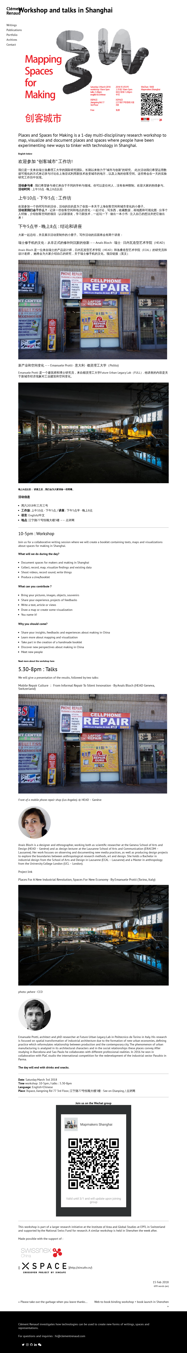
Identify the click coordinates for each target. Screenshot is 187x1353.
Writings (11, 25)
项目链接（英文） (118, 253)
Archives (11, 40)
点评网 (70, 520)
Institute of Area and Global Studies (114, 1227)
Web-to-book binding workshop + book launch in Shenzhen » (131, 1304)
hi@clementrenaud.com (70, 1336)
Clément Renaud (14, 11)
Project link (25, 872)
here (52, 661)
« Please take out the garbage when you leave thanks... (53, 1302)
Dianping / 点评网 (123, 1091)
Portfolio (11, 35)
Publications (14, 30)
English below (25, 153)
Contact (11, 44)
